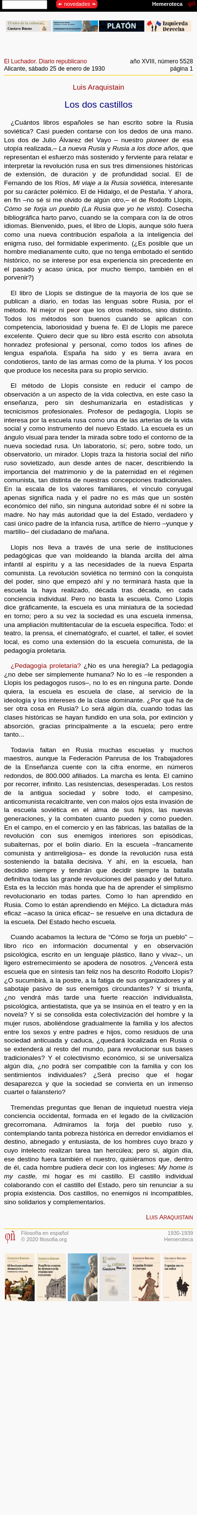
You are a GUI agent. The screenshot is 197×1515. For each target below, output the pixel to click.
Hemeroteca (178, 1239)
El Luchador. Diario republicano (45, 61)
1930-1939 (180, 1233)
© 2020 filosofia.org (44, 1239)
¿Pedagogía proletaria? (46, 665)
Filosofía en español (44, 1233)
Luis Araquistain (98, 87)
